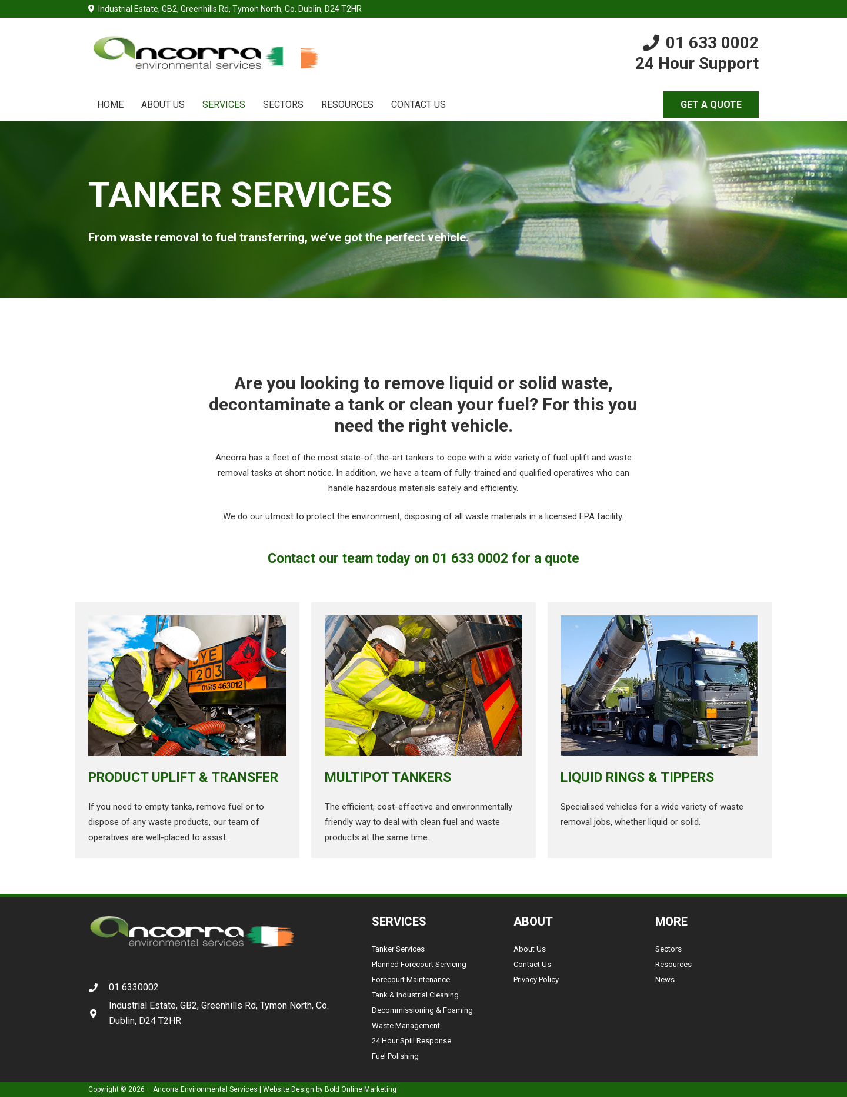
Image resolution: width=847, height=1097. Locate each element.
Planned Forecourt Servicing (419, 964)
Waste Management (406, 1025)
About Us (529, 948)
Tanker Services (398, 948)
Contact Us (532, 964)
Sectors (668, 948)
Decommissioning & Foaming (422, 1010)
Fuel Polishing (395, 1056)
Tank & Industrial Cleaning (415, 994)
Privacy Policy (536, 979)
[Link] (205, 53)
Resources (673, 964)
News (665, 979)
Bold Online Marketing (360, 1089)
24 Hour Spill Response (411, 1040)
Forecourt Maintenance (411, 979)
